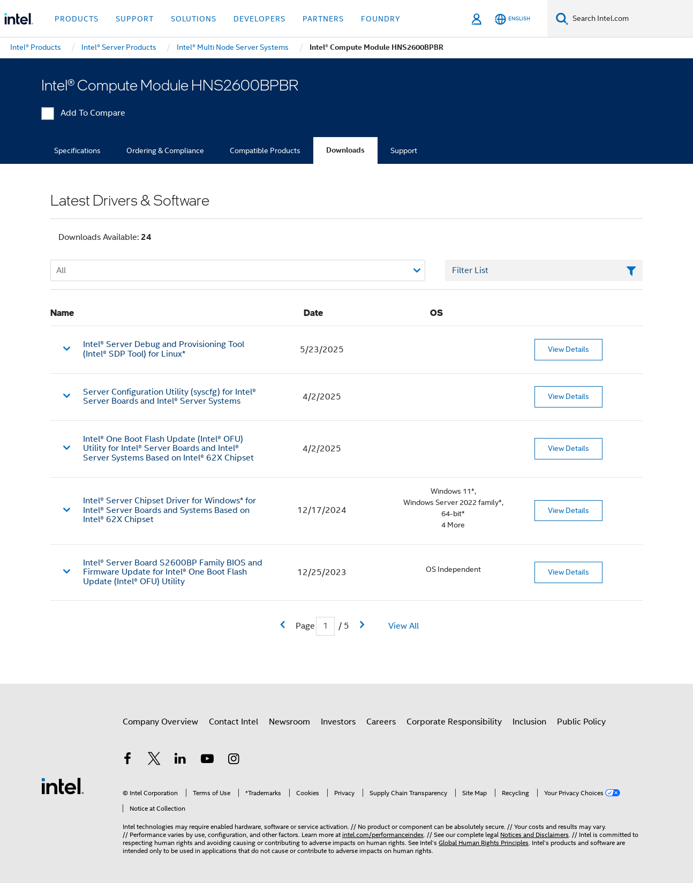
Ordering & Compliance (165, 150)
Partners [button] (323, 19)
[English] (512, 19)
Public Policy (581, 721)
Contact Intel (233, 721)
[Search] (562, 18)
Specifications (77, 150)
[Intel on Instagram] (233, 760)
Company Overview (160, 721)
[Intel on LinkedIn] (180, 760)
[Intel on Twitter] (154, 760)
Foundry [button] (381, 19)
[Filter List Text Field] (544, 270)
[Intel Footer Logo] (62, 785)
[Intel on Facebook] (127, 760)
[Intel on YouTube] (207, 760)
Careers (381, 721)
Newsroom (289, 721)
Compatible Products (265, 150)
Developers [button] (259, 19)
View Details (568, 349)
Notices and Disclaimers (534, 835)
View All (403, 626)
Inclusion (529, 721)
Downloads (345, 150)
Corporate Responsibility (454, 721)
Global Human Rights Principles (484, 843)
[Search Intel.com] (630, 19)
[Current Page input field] (325, 626)
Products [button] (77, 19)
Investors (338, 721)
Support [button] (135, 19)
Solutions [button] (193, 19)
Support (403, 150)
